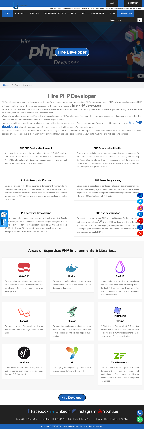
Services (34, 13)
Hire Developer (72, 52)
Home (7, 13)
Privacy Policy (33, 419)
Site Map (124, 419)
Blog (112, 13)
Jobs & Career (97, 13)
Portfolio (133, 3)
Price (73, 13)
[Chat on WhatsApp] (140, 419)
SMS (112, 3)
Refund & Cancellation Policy (67, 419)
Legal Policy (46, 419)
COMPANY (19, 13)
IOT (83, 13)
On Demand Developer (55, 13)
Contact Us (126, 13)
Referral (99, 419)
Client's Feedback (111, 419)
